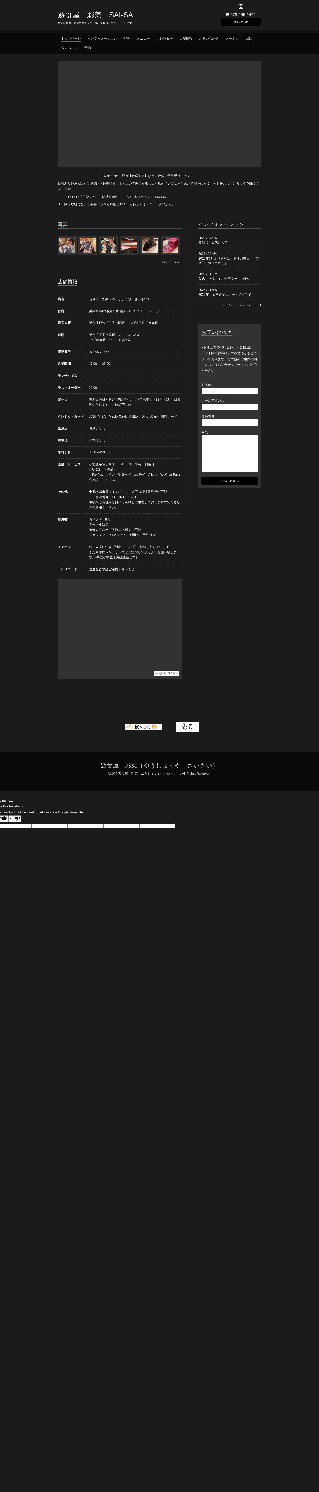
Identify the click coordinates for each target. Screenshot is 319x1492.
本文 (204, 434)
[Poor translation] (14, 821)
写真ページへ (172, 264)
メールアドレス (213, 403)
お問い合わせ (241, 23)
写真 (126, 41)
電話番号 (207, 419)
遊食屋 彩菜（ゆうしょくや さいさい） (159, 767)
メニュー (143, 41)
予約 (87, 50)
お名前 (206, 387)
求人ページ (69, 50)
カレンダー (164, 41)
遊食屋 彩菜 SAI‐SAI (96, 17)
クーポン (231, 41)
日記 (248, 41)
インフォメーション (102, 41)
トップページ (71, 41)
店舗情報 (185, 41)
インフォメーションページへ (241, 307)
